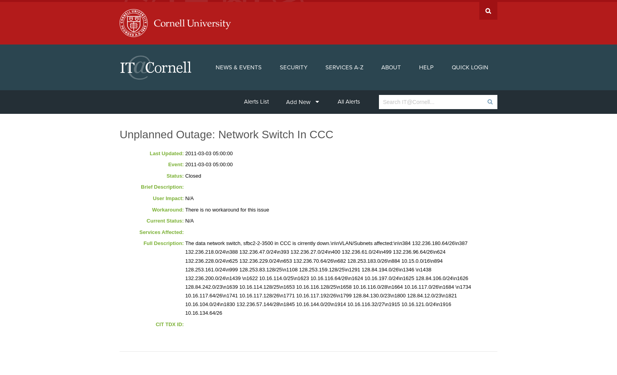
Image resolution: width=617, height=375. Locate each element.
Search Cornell (488, 9)
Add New (302, 100)
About (391, 65)
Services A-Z (344, 65)
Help (426, 65)
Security (293, 65)
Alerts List (256, 99)
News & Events (239, 65)
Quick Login (470, 65)
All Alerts (349, 99)
